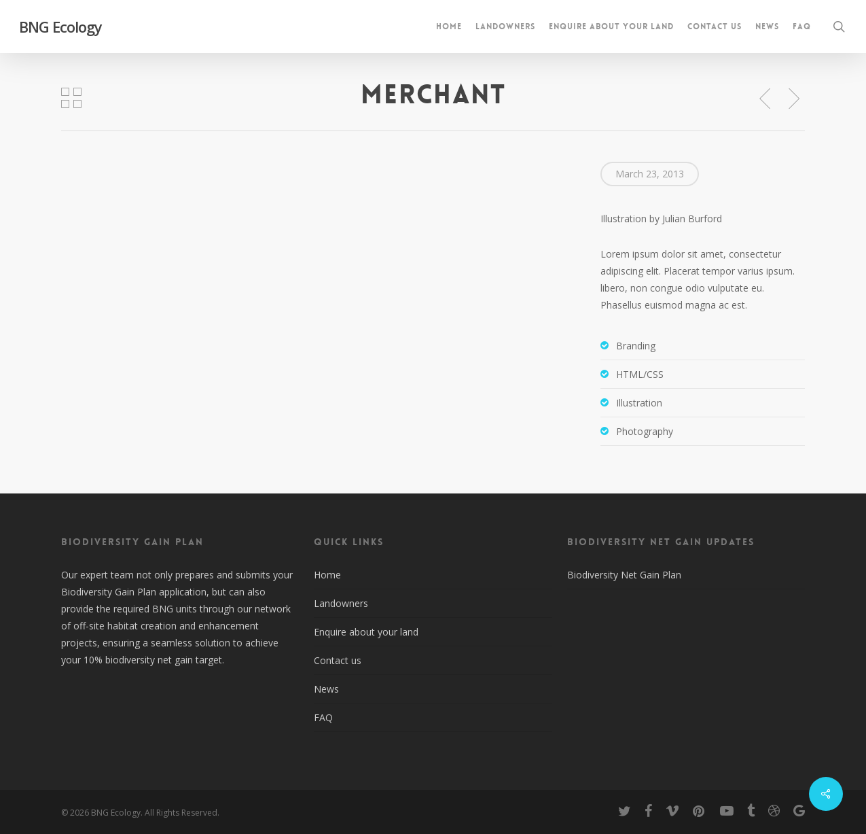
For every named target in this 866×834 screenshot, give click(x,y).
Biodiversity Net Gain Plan (624, 574)
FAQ (323, 717)
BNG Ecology (60, 26)
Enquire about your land (366, 631)
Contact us (337, 660)
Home (327, 574)
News (326, 688)
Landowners (341, 603)
